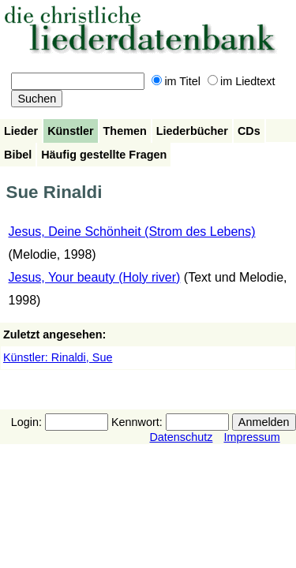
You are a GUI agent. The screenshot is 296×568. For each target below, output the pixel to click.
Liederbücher (192, 131)
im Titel (176, 81)
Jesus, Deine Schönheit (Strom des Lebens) (132, 231)
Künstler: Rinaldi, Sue (57, 357)
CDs (249, 131)
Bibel (18, 154)
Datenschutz (180, 437)
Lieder (21, 131)
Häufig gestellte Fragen (104, 154)
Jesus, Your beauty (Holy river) (95, 277)
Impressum (251, 437)
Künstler (70, 131)
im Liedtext (241, 81)
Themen (125, 131)
